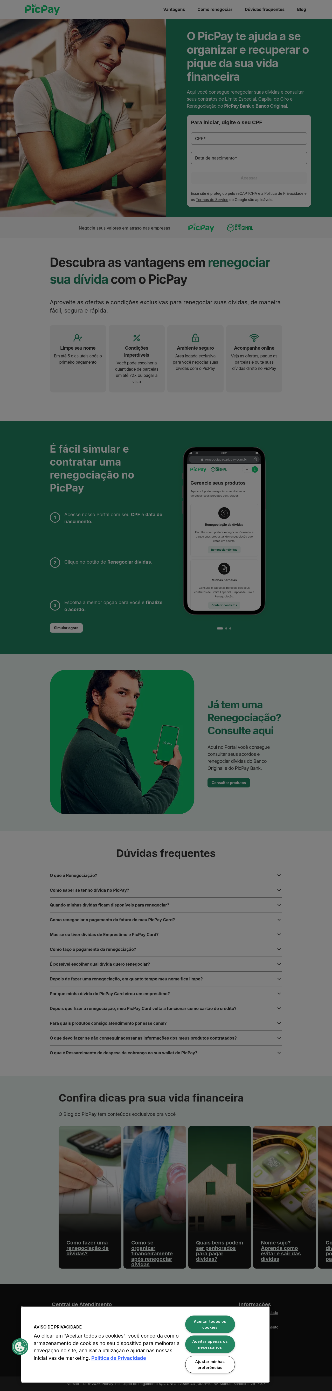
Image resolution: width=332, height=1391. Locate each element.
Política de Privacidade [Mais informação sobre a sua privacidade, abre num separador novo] (118, 1358)
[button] (20, 1346)
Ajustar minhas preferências (210, 1364)
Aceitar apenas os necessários (210, 1344)
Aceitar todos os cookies (210, 1324)
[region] (145, 1344)
